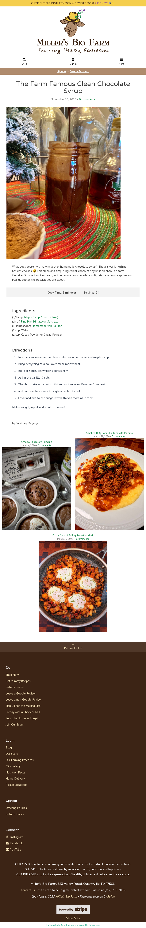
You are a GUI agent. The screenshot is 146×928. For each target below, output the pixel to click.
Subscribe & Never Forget (22, 718)
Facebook (14, 843)
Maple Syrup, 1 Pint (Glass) (41, 317)
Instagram (14, 837)
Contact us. (28, 890)
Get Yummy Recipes (18, 681)
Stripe (111, 896)
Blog (9, 747)
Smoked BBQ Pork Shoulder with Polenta (109, 433)
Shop (24, 62)
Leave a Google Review (21, 693)
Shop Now (12, 674)
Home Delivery (15, 778)
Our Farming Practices (20, 760)
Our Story (12, 753)
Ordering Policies (16, 808)
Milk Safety (13, 766)
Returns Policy (15, 814)
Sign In (73, 62)
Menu (122, 62)
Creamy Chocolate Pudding (36, 442)
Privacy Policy (73, 918)
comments (87, 99)
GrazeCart (94, 924)
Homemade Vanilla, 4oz (47, 326)
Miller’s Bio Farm (66, 896)
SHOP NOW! (101, 3)
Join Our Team (15, 724)
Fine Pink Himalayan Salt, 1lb (39, 321)
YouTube (13, 849)
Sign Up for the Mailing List (23, 706)
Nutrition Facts (15, 772)
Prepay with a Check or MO (23, 712)
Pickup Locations (16, 785)
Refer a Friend (15, 687)
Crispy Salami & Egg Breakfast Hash (73, 535)
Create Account (79, 71)
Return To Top (73, 646)
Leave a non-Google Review (23, 699)
